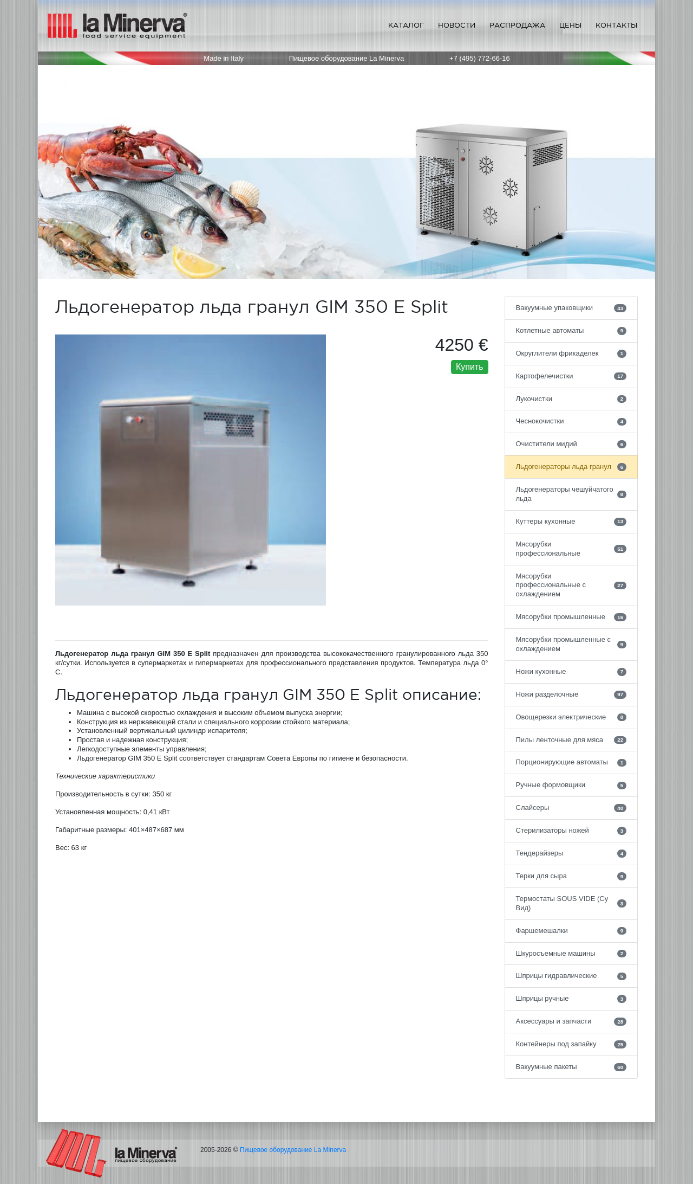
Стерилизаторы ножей (571, 830)
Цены (570, 25)
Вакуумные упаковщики (571, 308)
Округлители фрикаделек (571, 353)
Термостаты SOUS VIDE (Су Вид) (571, 903)
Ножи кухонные (571, 671)
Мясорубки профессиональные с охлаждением (571, 585)
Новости (456, 25)
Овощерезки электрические (571, 717)
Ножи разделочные (571, 694)
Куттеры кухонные (571, 521)
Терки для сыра (571, 876)
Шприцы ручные (571, 998)
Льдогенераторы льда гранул (571, 466)
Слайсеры (571, 807)
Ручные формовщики (571, 785)
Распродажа (517, 25)
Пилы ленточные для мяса (571, 740)
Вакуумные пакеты (571, 1067)
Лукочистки (571, 399)
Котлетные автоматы (571, 330)
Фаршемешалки (571, 930)
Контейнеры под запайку (571, 1044)
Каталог (406, 25)
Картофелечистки (571, 376)
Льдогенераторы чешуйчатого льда (571, 494)
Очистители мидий (571, 444)
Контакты (616, 25)
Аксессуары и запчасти (571, 1021)
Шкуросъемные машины (571, 953)
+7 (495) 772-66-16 (479, 58)
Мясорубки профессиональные (571, 548)
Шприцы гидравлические (571, 975)
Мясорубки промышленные (571, 617)
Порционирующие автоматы (571, 762)
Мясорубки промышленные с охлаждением (571, 644)
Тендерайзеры (571, 853)
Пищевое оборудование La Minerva (293, 1150)
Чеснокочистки (571, 421)
